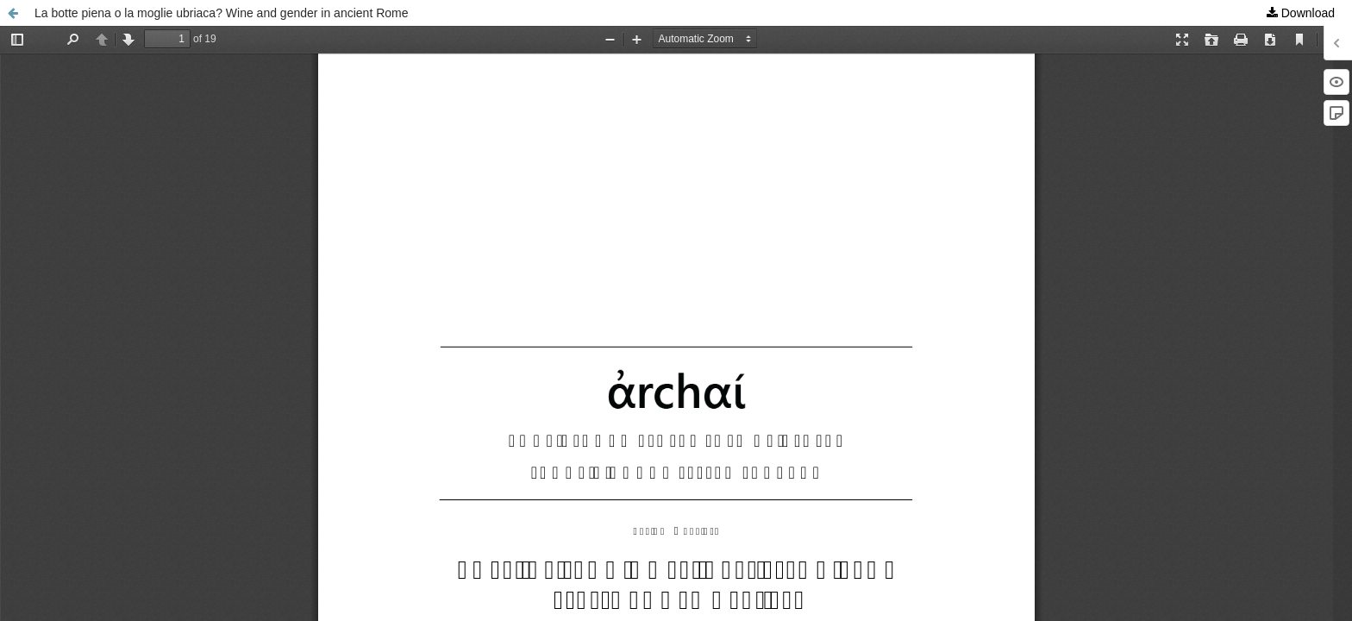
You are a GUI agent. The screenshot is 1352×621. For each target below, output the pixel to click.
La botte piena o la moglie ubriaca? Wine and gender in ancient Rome (221, 13)
